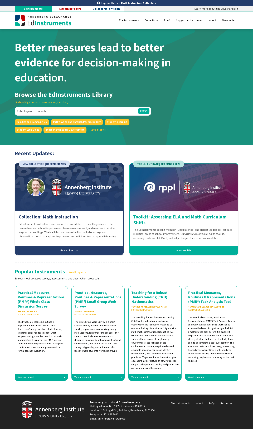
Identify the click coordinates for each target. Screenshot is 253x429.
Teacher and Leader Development (65, 130)
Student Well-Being (28, 130)
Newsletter (229, 20)
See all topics (98, 130)
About (212, 20)
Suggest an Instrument (190, 20)
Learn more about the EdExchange (216, 9)
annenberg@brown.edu (111, 419)
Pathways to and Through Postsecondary (77, 122)
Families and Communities (32, 122)
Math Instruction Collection (138, 3)
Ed (70, 9)
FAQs (212, 403)
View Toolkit (183, 250)
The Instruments (129, 20)
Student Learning (117, 122)
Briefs (167, 20)
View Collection (69, 250)
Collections (151, 20)
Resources (226, 403)
